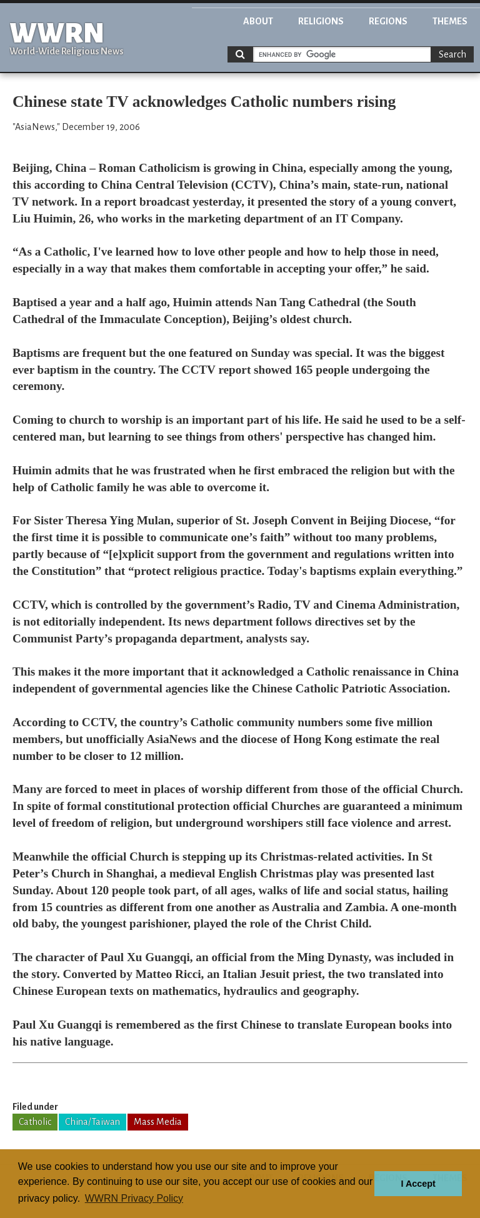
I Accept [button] (418, 1184)
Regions (388, 21)
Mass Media (158, 1122)
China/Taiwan (92, 1122)
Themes (450, 21)
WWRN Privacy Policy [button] (134, 1198)
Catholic (35, 1122)
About (258, 21)
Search (452, 54)
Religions (321, 21)
